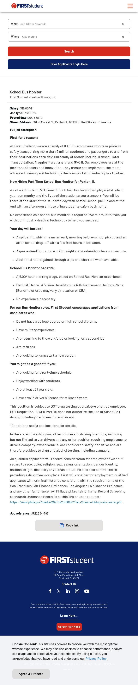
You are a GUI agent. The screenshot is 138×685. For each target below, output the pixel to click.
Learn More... (69, 615)
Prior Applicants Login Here (69, 63)
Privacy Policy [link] (96, 658)
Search (69, 51)
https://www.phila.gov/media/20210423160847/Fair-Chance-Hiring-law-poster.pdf (66, 502)
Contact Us (69, 584)
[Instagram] (77, 591)
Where (15, 36)
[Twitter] (59, 591)
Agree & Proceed (31, 674)
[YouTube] (86, 591)
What (14, 23)
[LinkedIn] (68, 591)
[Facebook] (50, 591)
